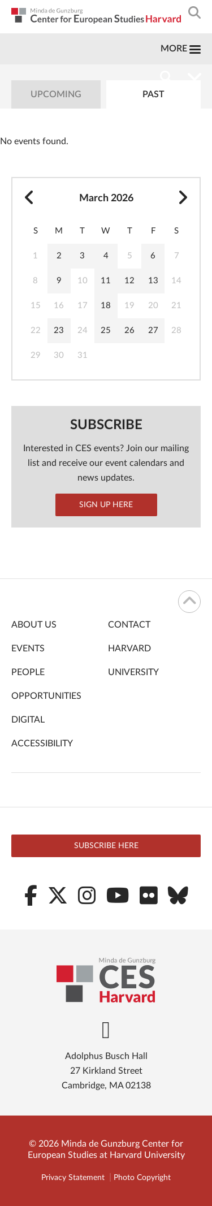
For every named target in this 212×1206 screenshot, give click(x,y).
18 (106, 305)
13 (153, 280)
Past (153, 94)
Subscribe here (106, 846)
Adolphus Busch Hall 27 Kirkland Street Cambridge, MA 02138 (106, 1071)
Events (28, 648)
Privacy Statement (73, 1178)
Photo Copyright (142, 1178)
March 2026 (106, 198)
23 (59, 330)
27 (153, 330)
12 (129, 280)
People (28, 672)
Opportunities (46, 696)
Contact (129, 624)
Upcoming (56, 94)
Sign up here (106, 505)
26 (129, 330)
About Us (34, 624)
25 (106, 330)
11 (106, 280)
